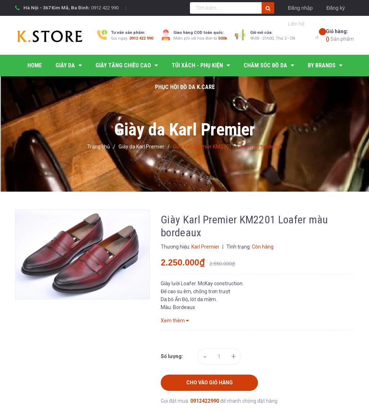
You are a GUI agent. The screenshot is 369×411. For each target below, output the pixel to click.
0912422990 (205, 401)
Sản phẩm (340, 35)
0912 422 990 (105, 7)
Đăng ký (335, 8)
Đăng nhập (300, 8)
